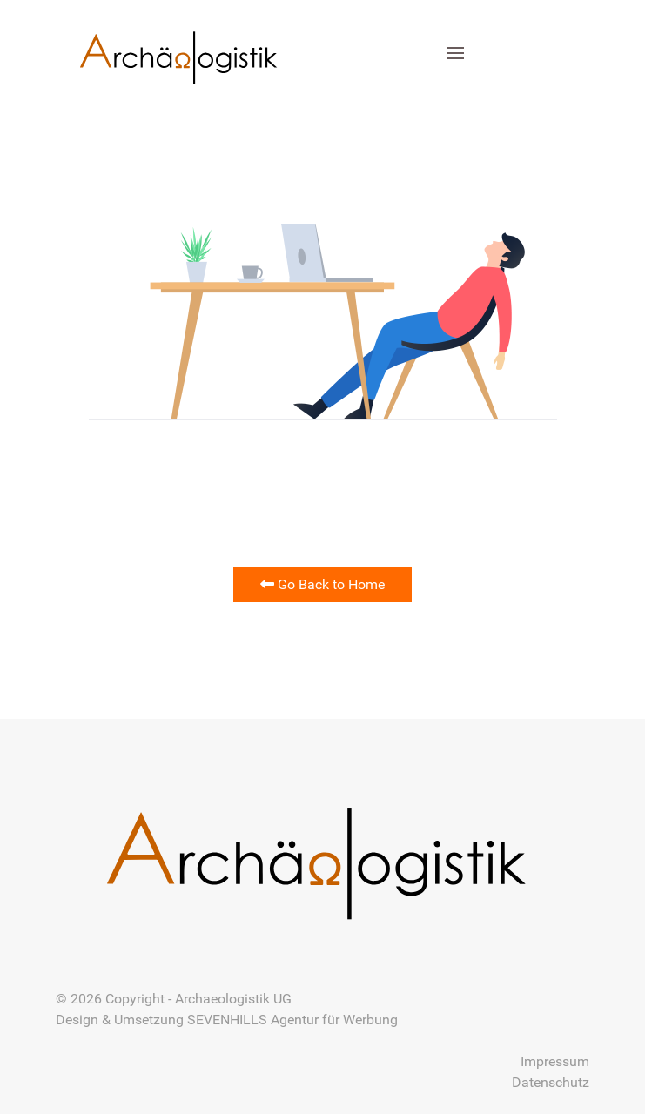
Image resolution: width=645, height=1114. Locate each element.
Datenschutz (550, 1082)
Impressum (555, 1061)
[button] (454, 53)
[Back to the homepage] (181, 53)
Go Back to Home (322, 584)
